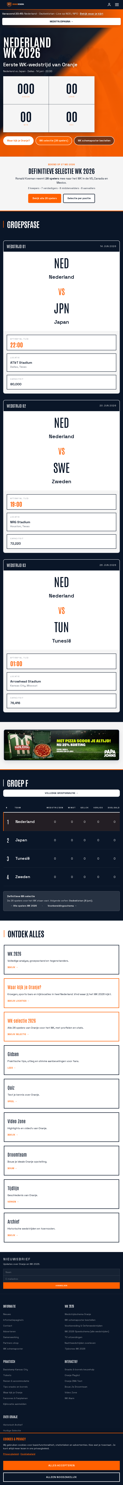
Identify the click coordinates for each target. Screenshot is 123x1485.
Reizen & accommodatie (15, 1377)
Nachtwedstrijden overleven (78, 1339)
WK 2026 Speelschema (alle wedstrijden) (85, 1327)
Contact (7, 1321)
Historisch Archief (11, 1420)
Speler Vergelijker (12, 1432)
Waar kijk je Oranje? (18, 140)
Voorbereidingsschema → (60, 901)
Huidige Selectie (11, 1426)
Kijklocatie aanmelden (14, 1400)
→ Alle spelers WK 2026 (23, 901)
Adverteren (8, 1327)
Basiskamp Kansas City (15, 1365)
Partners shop (10, 1339)
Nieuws (7, 1310)
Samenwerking (10, 1333)
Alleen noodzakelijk (61, 1477)
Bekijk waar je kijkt (89, 13)
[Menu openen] (116, 4)
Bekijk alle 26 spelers (45, 194)
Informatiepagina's (12, 1315)
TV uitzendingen (73, 1333)
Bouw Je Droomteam (75, 1382)
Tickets (6, 1371)
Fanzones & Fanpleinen (15, 1394)
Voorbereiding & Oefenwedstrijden (82, 1321)
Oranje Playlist (72, 1371)
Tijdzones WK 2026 (74, 1344)
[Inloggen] (109, 4)
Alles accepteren (61, 1465)
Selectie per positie (79, 194)
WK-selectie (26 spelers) (53, 140)
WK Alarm (70, 1394)
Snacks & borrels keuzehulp (79, 1365)
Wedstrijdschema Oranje (77, 1310)
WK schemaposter (12, 1344)
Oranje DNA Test (73, 1377)
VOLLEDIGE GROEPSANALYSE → (61, 788)
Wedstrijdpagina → (61, 21)
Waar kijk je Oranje (12, 1388)
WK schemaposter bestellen (93, 140)
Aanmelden (61, 1281)
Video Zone (70, 1388)
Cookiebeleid (26, 1454)
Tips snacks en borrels (14, 1382)
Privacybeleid (10, 1454)
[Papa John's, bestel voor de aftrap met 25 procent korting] (61, 740)
